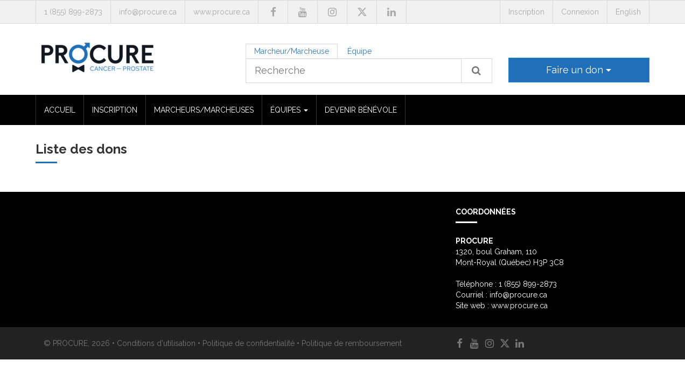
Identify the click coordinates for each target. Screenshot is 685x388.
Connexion (580, 12)
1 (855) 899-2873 (73, 12)
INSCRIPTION (114, 110)
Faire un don (578, 69)
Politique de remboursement (352, 343)
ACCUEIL (59, 110)
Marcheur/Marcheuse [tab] (291, 51)
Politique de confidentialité (248, 343)
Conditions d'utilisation (156, 343)
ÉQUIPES (289, 110)
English (628, 12)
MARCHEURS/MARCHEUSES (204, 110)
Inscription (526, 12)
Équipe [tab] (359, 51)
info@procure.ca (148, 12)
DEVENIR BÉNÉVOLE (361, 110)
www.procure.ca (221, 12)
